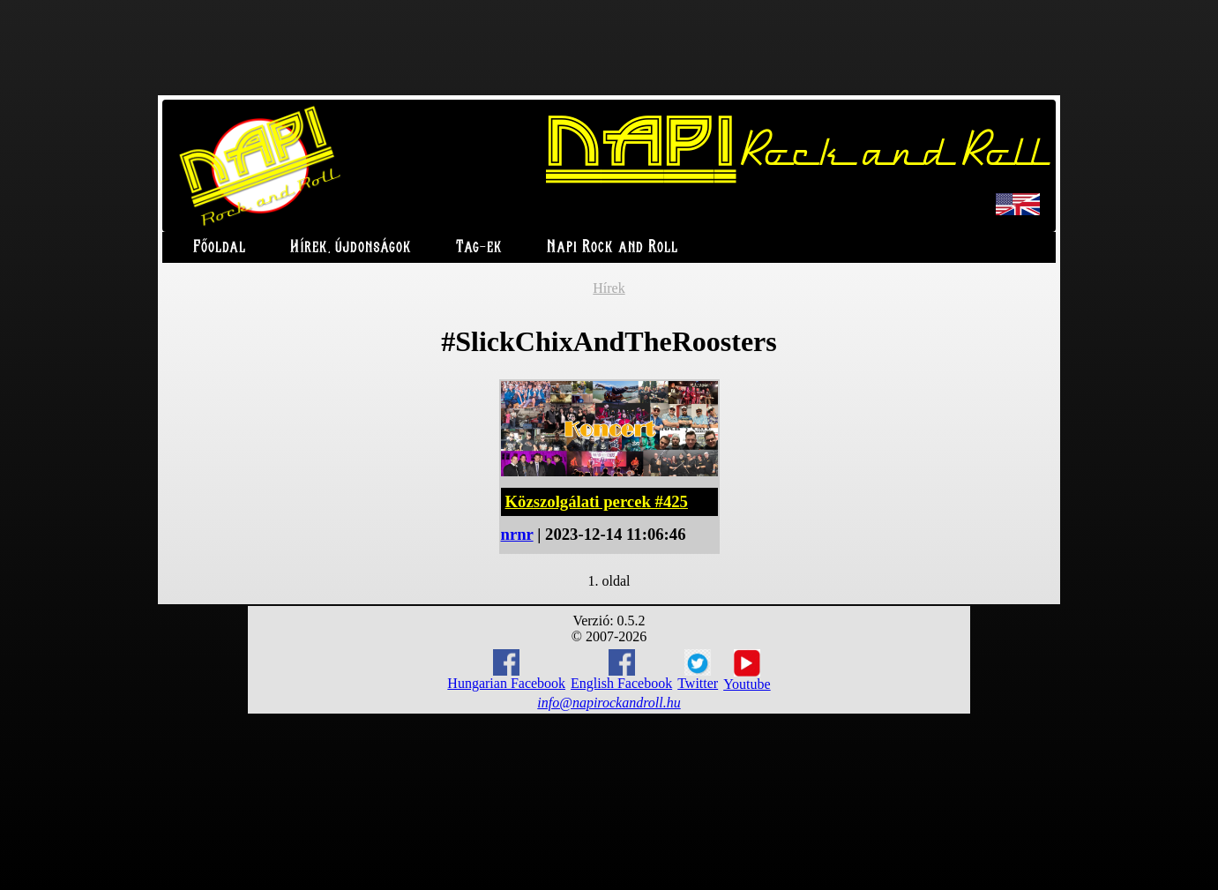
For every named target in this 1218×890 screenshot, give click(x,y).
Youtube (747, 670)
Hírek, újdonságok (351, 247)
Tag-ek (479, 247)
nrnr (517, 534)
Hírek (608, 287)
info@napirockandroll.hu (608, 702)
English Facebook (621, 670)
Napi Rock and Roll (612, 247)
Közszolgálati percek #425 (596, 501)
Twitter (697, 670)
